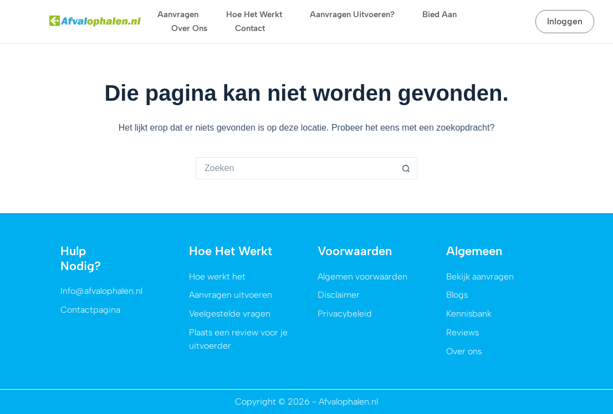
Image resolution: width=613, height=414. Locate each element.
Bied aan (439, 14)
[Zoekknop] (406, 168)
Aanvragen (177, 14)
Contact (250, 28)
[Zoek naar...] (295, 168)
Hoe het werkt (254, 14)
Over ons (189, 28)
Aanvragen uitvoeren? (352, 14)
